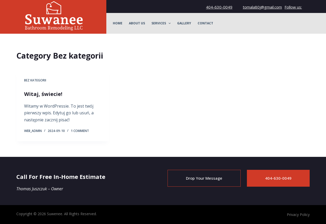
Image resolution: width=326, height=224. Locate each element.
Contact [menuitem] (205, 23)
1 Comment (80, 131)
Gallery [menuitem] (184, 23)
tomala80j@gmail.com (262, 7)
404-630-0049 (219, 7)
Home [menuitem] (117, 23)
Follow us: (293, 7)
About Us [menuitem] (137, 23)
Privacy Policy (298, 214)
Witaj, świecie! (43, 93)
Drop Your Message (204, 178)
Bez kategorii (35, 80)
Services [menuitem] (162, 23)
